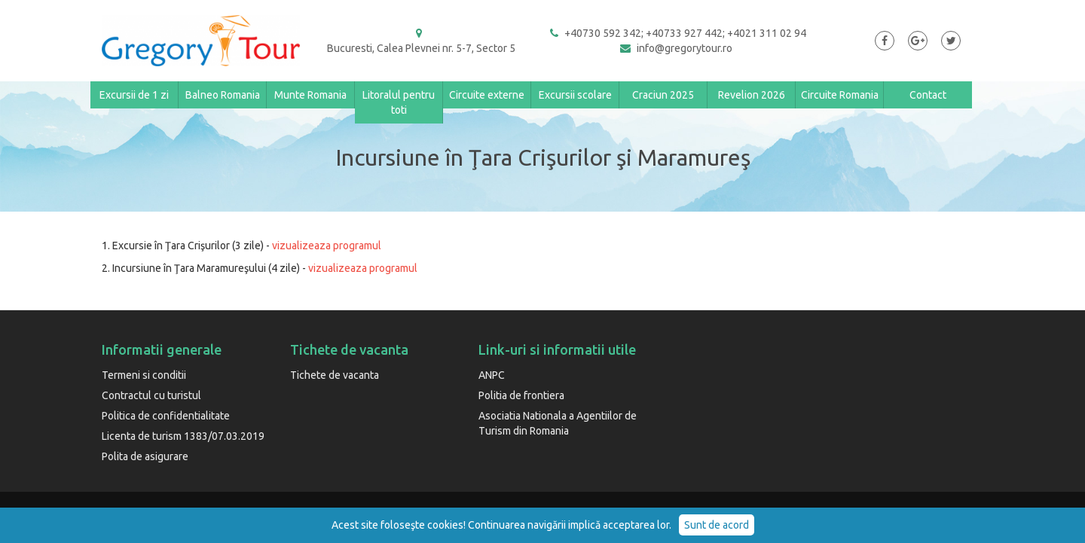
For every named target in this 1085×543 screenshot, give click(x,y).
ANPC (491, 375)
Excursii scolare (575, 95)
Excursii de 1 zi (134, 95)
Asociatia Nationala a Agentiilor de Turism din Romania (557, 423)
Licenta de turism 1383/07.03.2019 (183, 436)
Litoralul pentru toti (398, 102)
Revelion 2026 (751, 95)
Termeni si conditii (144, 375)
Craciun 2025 (663, 95)
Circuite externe (486, 95)
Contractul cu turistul (151, 395)
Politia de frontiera (521, 395)
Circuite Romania (840, 95)
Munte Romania (310, 95)
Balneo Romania (222, 95)
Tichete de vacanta (334, 375)
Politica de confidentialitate (166, 416)
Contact (927, 95)
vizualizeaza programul (326, 245)
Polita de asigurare (145, 456)
